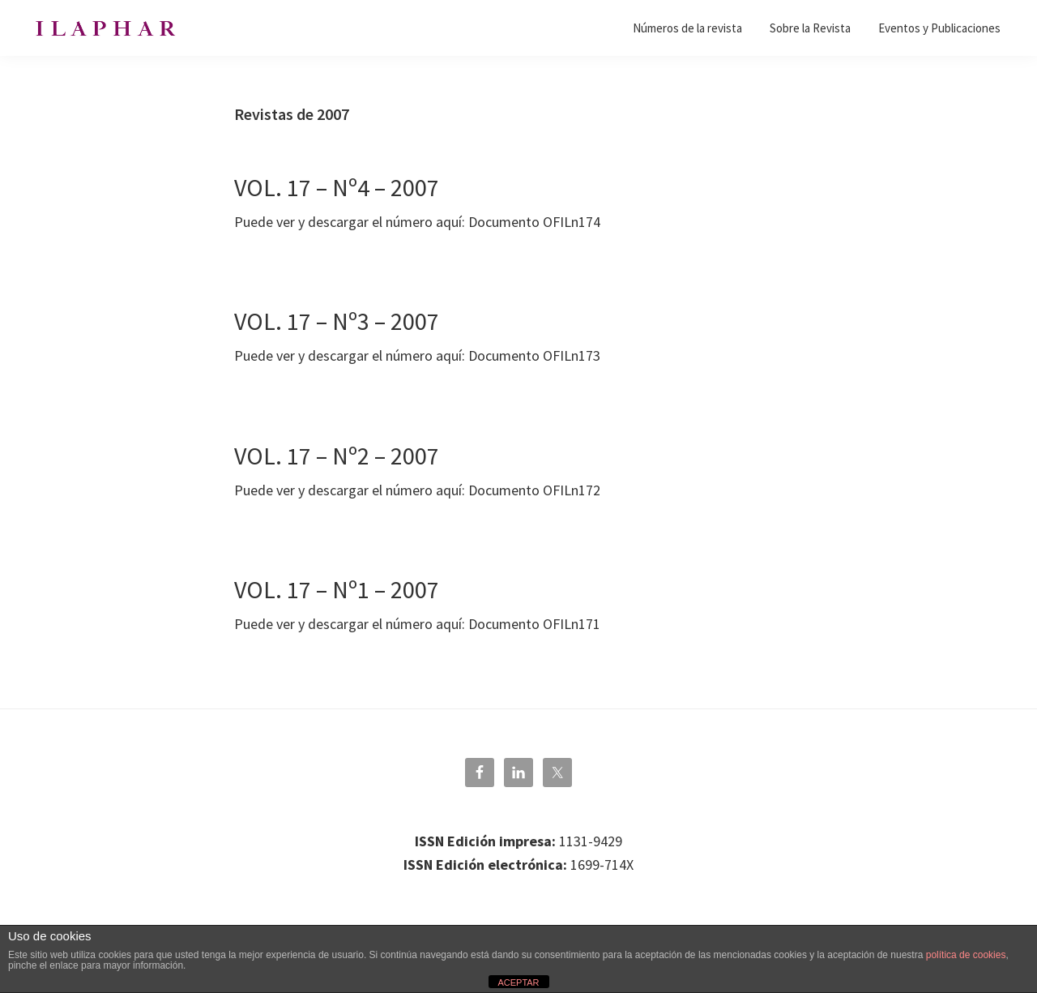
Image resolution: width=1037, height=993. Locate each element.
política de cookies (966, 955)
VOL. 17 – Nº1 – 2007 (336, 589)
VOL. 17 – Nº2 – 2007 (336, 455)
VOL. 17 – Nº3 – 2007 (336, 321)
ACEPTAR (518, 982)
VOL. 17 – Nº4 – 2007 (336, 187)
